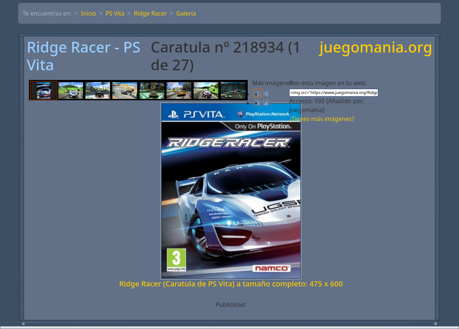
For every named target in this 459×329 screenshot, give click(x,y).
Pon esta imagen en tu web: (328, 83)
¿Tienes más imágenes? (321, 119)
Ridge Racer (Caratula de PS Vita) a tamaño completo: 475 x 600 (231, 284)
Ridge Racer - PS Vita (84, 56)
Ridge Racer (150, 13)
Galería (186, 13)
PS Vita (115, 13)
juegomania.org (376, 47)
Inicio (88, 13)
